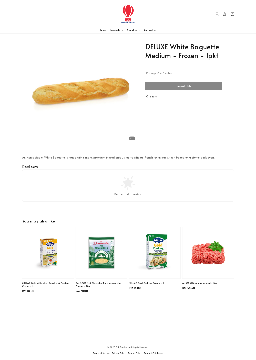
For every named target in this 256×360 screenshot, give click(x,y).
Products (115, 29)
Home (102, 29)
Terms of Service (101, 353)
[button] (217, 14)
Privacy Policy (119, 353)
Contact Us (150, 29)
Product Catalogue (153, 353)
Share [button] (151, 96)
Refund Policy (135, 353)
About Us (132, 29)
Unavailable (183, 86)
